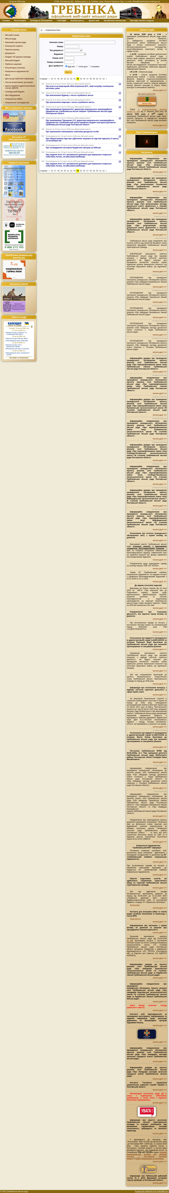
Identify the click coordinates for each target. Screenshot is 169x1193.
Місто (7, 75)
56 (84, 79)
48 (58, 79)
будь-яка (70, 67)
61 (100, 79)
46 (52, 79)
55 (81, 79)
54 (78, 79)
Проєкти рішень (12, 50)
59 (94, 79)
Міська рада (10, 39)
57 (87, 79)
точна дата (82, 67)
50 (65, 79)
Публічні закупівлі (13, 64)
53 (75, 79)
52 (71, 79)
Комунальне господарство (17, 103)
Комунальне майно (13, 99)
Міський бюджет (12, 60)
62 (104, 79)
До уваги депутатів (146, 94)
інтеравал (94, 67)
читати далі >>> (160, 90)
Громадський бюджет (15, 92)
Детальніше (135, 905)
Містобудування (12, 95)
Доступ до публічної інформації (19, 79)
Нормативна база (53, 30)
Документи (10, 53)
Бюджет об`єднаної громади (18, 57)
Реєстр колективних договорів (19, 82)
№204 (130, 941)
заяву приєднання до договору (150, 1159)
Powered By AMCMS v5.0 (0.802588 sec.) (152, 1191)
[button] (68, 72)
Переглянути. (135, 919)
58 (91, 79)
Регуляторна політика (15, 68)
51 (68, 79)
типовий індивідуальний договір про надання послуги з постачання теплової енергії (147, 1155)
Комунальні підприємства (17, 71)
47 (55, 79)
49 (62, 79)
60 (97, 79)
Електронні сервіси (14, 46)
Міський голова (12, 35)
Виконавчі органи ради (15, 42)
